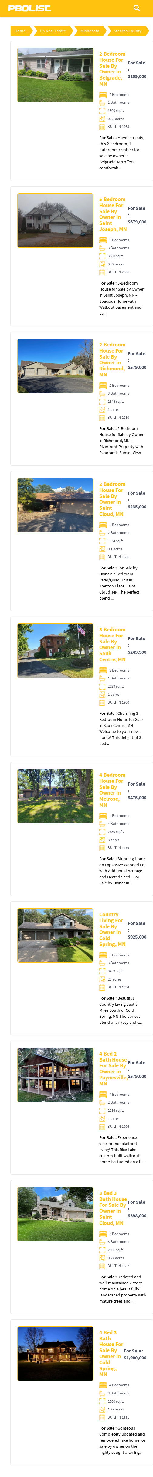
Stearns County (128, 31)
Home (20, 31)
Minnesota (89, 31)
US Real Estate (53, 31)
